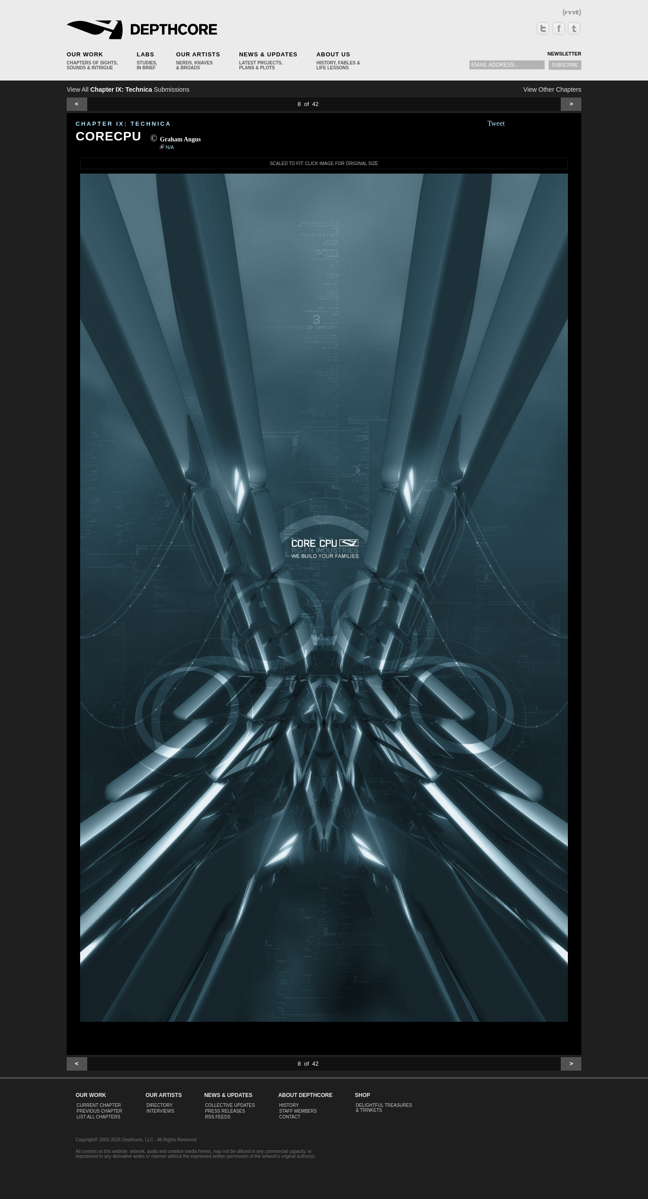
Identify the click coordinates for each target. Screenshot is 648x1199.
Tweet (496, 123)
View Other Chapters (552, 89)
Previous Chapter (99, 1111)
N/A (170, 147)
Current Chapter (99, 1105)
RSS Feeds (217, 1116)
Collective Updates (230, 1105)
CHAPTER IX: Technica (123, 123)
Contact (290, 1116)
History (289, 1105)
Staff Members (298, 1111)
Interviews (160, 1111)
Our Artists (198, 54)
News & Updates (268, 54)
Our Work (85, 54)
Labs (145, 54)
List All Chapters (98, 1116)
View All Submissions (128, 89)
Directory (159, 1105)
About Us (333, 54)
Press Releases (225, 1111)
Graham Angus (180, 139)
